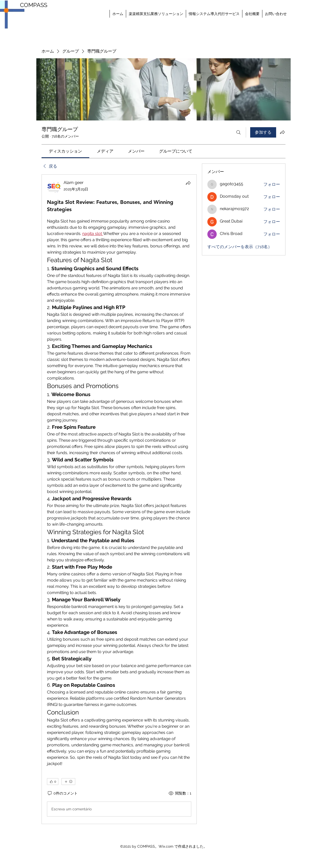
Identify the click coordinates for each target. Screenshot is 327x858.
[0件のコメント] (62, 793)
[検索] (238, 132)
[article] (119, 499)
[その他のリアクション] (68, 781)
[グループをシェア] (282, 132)
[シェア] (188, 183)
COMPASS (33, 5)
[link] (65, 151)
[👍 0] (52, 781)
